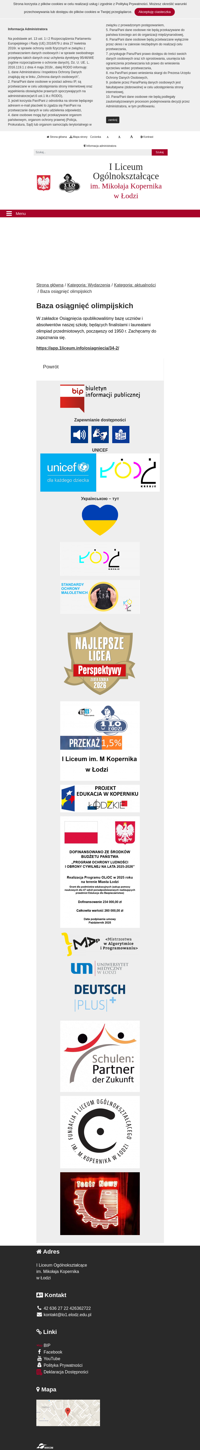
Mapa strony (78, 136)
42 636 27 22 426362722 (63, 1308)
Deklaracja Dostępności (62, 1372)
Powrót (51, 366)
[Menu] (100, 214)
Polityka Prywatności (59, 1365)
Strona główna (57, 136)
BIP (43, 1345)
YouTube (48, 1358)
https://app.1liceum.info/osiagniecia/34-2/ (77, 348)
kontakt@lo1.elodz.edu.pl (63, 1314)
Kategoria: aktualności (135, 285)
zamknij (112, 119)
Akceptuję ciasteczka (154, 12)
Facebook (49, 1351)
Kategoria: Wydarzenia (88, 285)
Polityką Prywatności (131, 4)
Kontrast (146, 136)
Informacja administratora (100, 145)
